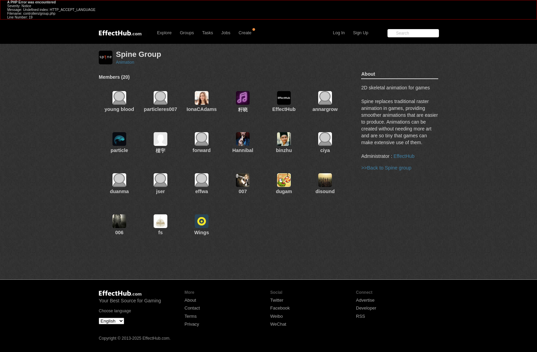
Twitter (276, 300)
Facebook (280, 308)
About (190, 300)
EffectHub (404, 156)
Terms (190, 316)
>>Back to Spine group (386, 168)
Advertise (365, 300)
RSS (360, 316)
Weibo (276, 316)
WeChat (278, 324)
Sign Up (360, 32)
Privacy (191, 324)
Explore (164, 32)
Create (245, 32)
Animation (125, 62)
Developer (366, 308)
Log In (339, 32)
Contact (192, 308)
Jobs (225, 32)
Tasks (207, 32)
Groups (187, 32)
